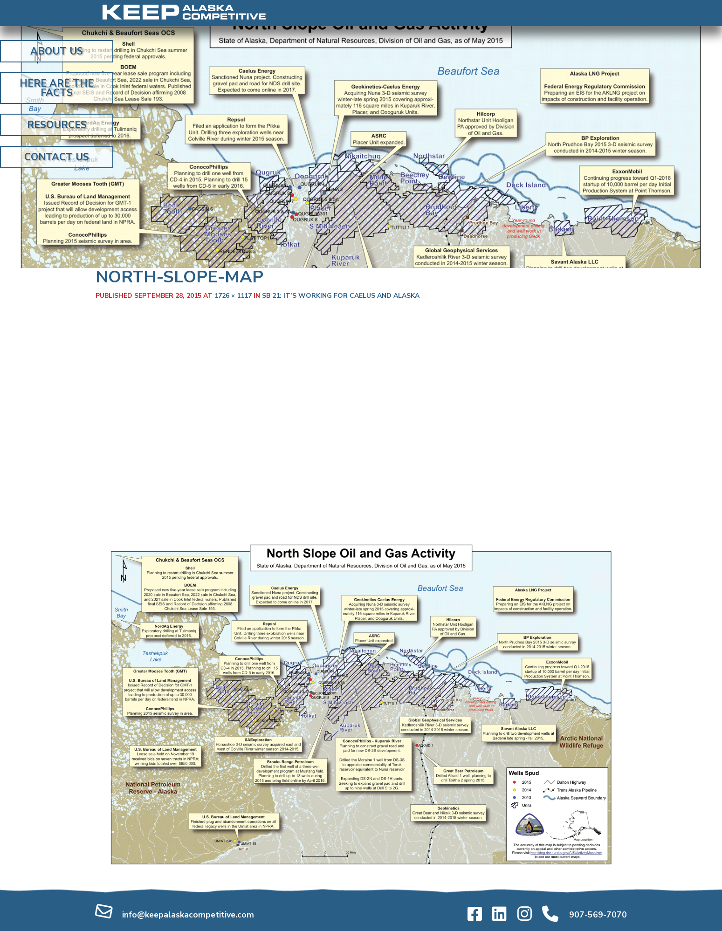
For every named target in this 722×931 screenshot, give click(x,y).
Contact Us (56, 157)
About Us (56, 51)
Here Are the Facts (57, 88)
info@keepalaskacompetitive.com (188, 914)
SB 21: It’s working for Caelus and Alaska (340, 295)
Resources (57, 124)
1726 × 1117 (233, 295)
